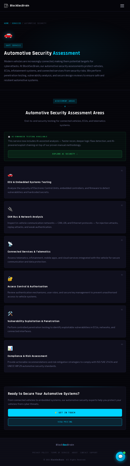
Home (6, 23)
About (75, 453)
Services (16, 23)
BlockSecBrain (16, 6)
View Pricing (65, 422)
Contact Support (89, 453)
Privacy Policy (40, 453)
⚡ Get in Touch (65, 412)
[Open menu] (122, 6)
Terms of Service (60, 453)
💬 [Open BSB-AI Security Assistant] (121, 455)
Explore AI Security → (65, 154)
